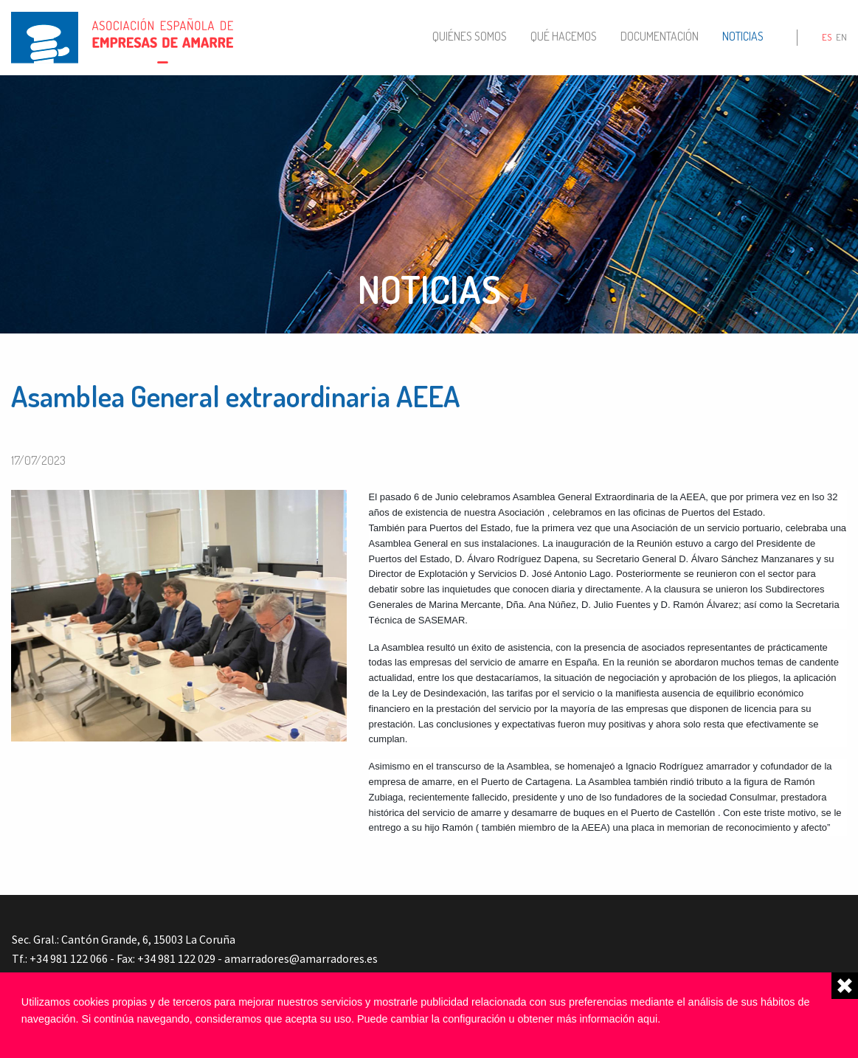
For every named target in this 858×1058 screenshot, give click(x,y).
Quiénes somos (469, 36)
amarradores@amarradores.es (301, 958)
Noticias (743, 36)
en (841, 37)
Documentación (659, 36)
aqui (647, 1019)
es (826, 37)
